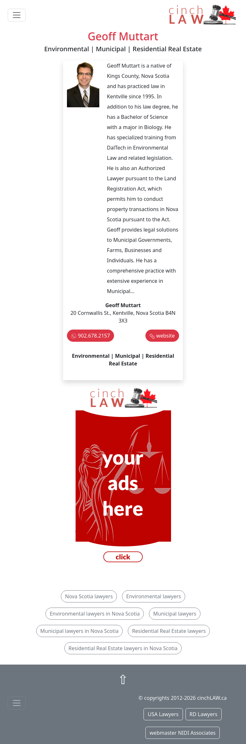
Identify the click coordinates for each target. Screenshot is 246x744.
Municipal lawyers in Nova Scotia (79, 630)
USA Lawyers (163, 714)
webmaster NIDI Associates (183, 732)
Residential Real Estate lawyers (169, 630)
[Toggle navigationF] (17, 703)
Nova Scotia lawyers (89, 596)
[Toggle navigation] (17, 15)
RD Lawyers (203, 714)
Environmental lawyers (153, 596)
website (165, 335)
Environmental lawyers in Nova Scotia (95, 613)
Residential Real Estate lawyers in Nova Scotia (123, 648)
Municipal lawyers (174, 613)
